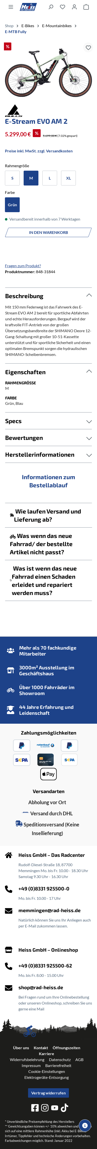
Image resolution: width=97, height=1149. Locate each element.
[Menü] (11, 6)
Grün (12, 204)
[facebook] (35, 1108)
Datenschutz (60, 1059)
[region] (48, 73)
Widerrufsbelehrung (27, 1059)
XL (68, 178)
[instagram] (44, 1108)
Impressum (31, 1065)
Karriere (46, 1053)
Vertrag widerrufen (48, 1092)
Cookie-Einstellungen (46, 1071)
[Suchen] (51, 6)
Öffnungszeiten (66, 1047)
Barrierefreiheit (58, 1065)
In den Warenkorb (48, 232)
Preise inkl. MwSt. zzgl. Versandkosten (39, 150)
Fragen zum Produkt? (23, 265)
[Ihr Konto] (74, 6)
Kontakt (41, 1047)
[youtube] (54, 1109)
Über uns (21, 1047)
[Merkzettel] (62, 6)
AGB (79, 1059)
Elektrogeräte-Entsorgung (46, 1077)
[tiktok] (64, 1108)
